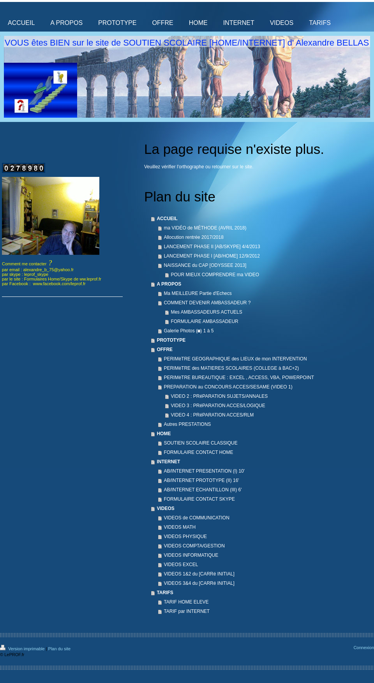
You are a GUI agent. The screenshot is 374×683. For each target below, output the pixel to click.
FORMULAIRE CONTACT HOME (198, 452)
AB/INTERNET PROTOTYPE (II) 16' (201, 480)
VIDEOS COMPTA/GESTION (194, 546)
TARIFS (165, 592)
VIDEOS (165, 508)
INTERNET (168, 461)
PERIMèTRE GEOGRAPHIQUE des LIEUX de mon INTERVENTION (235, 359)
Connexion (363, 647)
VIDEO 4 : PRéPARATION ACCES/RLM (212, 415)
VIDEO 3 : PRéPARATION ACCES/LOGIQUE (218, 405)
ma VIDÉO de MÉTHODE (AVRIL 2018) (205, 228)
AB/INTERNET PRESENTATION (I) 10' (204, 471)
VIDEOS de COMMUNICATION (196, 518)
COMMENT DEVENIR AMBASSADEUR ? (207, 302)
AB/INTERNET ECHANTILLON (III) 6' (203, 489)
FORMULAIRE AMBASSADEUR (204, 321)
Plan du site (59, 648)
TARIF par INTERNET (187, 611)
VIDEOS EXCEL (181, 564)
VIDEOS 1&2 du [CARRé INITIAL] (199, 574)
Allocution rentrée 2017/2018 (193, 237)
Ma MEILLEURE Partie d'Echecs (197, 293)
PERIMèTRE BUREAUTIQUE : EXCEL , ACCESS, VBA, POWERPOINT (239, 377)
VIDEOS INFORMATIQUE (191, 555)
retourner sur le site (232, 166)
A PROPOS (169, 284)
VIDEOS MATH (180, 527)
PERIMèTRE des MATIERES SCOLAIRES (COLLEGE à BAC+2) (231, 368)
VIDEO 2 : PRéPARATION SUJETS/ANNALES (219, 396)
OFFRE (165, 349)
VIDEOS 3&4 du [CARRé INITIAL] (199, 583)
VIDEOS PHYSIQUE (185, 536)
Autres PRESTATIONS (187, 424)
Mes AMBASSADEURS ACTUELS (206, 312)
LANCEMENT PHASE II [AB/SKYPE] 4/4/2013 (212, 246)
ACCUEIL (167, 218)
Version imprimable (23, 648)
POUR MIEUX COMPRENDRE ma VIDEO (215, 274)
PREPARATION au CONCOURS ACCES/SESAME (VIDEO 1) (228, 387)
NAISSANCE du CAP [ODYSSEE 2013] (205, 265)
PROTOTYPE (171, 340)
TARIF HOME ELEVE (186, 602)
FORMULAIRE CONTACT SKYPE (199, 499)
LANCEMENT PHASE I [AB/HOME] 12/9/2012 (212, 256)
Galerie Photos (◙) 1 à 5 (188, 331)
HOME (164, 433)
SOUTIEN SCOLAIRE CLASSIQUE (200, 443)
